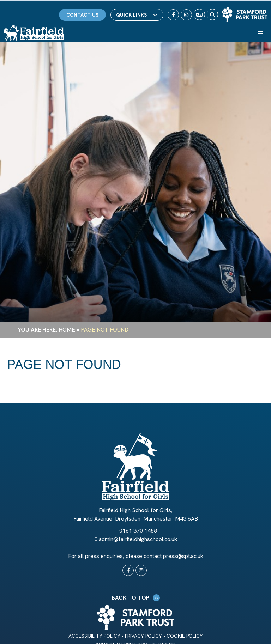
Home (67, 329)
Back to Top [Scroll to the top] (136, 597)
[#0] (128, 570)
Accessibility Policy (94, 636)
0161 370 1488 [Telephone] (138, 530)
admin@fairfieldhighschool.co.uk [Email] (138, 539)
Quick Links (137, 15)
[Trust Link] (244, 14)
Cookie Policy (185, 636)
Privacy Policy (143, 636)
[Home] (34, 32)
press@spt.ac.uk (183, 556)
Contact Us (82, 15)
